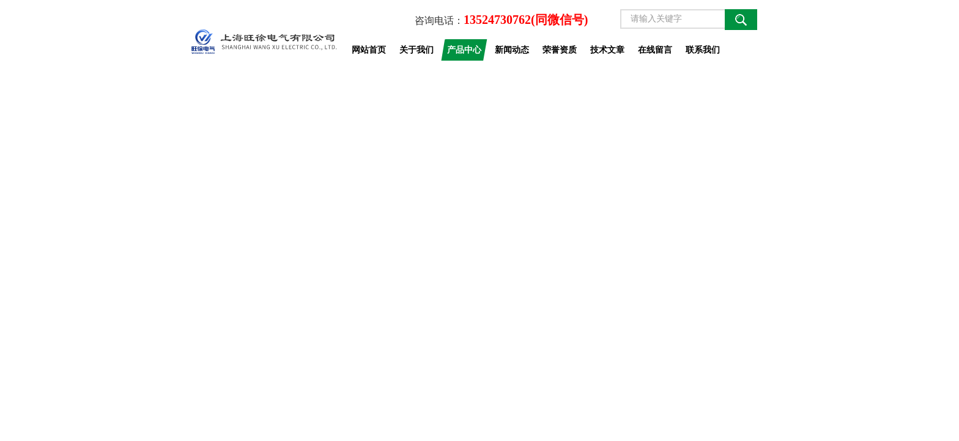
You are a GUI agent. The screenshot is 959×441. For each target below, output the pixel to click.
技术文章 (607, 50)
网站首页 (369, 50)
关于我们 (416, 50)
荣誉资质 (559, 50)
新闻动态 (512, 50)
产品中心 (464, 50)
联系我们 (703, 50)
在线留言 (655, 50)
